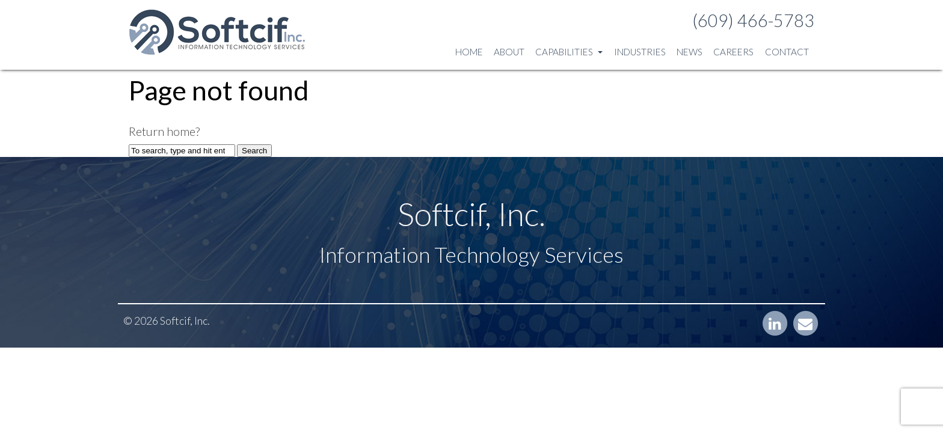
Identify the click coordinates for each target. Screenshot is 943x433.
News (689, 51)
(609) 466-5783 (753, 20)
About (509, 51)
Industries (640, 51)
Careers (733, 51)
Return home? (164, 131)
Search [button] (254, 150)
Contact (787, 51)
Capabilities (569, 51)
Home (469, 51)
